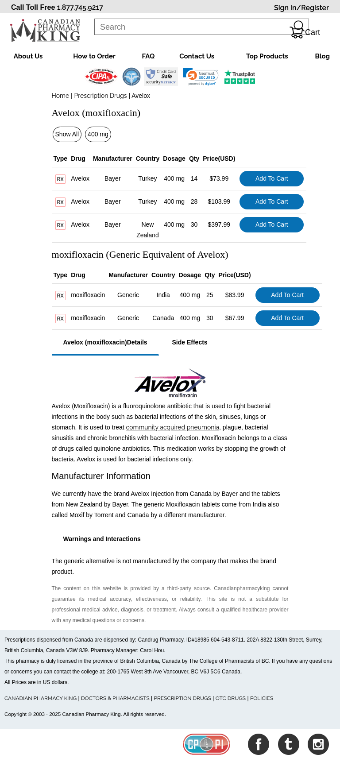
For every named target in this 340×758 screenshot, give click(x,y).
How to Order (94, 56)
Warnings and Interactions (102, 538)
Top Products (267, 56)
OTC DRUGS (231, 698)
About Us (28, 56)
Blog (322, 56)
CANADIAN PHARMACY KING (40, 698)
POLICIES (261, 698)
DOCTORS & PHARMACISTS (115, 698)
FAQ (148, 56)
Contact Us (196, 56)
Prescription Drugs (100, 95)
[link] (200, 76)
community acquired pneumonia (173, 427)
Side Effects (190, 342)
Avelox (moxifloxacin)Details (105, 342)
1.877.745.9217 (80, 7)
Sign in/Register (301, 8)
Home (61, 95)
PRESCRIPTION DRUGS (182, 698)
